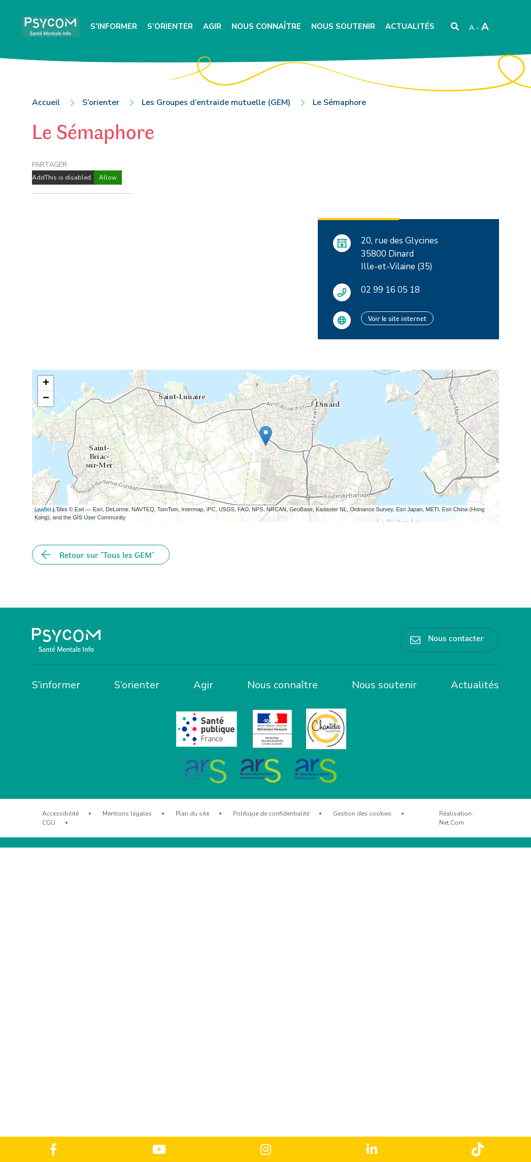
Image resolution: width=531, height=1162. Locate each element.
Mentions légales (127, 813)
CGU (48, 823)
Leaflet (43, 509)
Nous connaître (266, 26)
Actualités (410, 26)
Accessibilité (60, 813)
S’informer (113, 26)
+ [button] (46, 383)
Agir (212, 26)
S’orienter (170, 26)
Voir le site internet (397, 318)
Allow (108, 177)
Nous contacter (456, 637)
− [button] (46, 398)
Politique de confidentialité (271, 813)
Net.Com (451, 823)
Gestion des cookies (362, 813)
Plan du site (192, 813)
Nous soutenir (343, 26)
